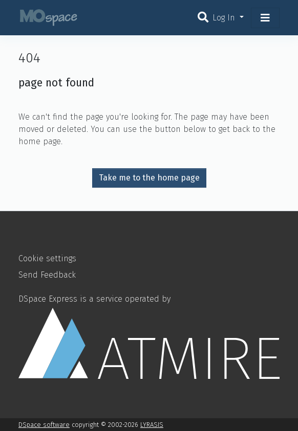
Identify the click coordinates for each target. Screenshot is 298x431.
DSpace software (44, 424)
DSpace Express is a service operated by (149, 336)
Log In (225, 17)
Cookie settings (47, 258)
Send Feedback (47, 275)
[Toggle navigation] (265, 18)
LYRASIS (151, 424)
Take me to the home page (149, 178)
